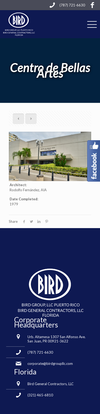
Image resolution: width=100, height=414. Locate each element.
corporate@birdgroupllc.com (50, 363)
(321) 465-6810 (40, 395)
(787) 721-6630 (40, 352)
